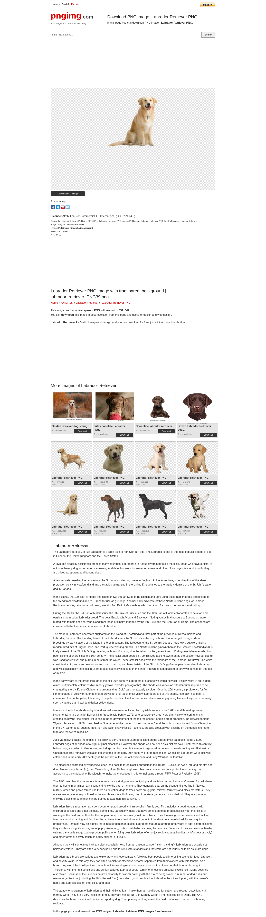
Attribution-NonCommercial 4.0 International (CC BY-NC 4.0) (98, 216)
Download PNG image (68, 194)
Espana (75, 4)
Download (82, 431)
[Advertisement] (133, 64)
